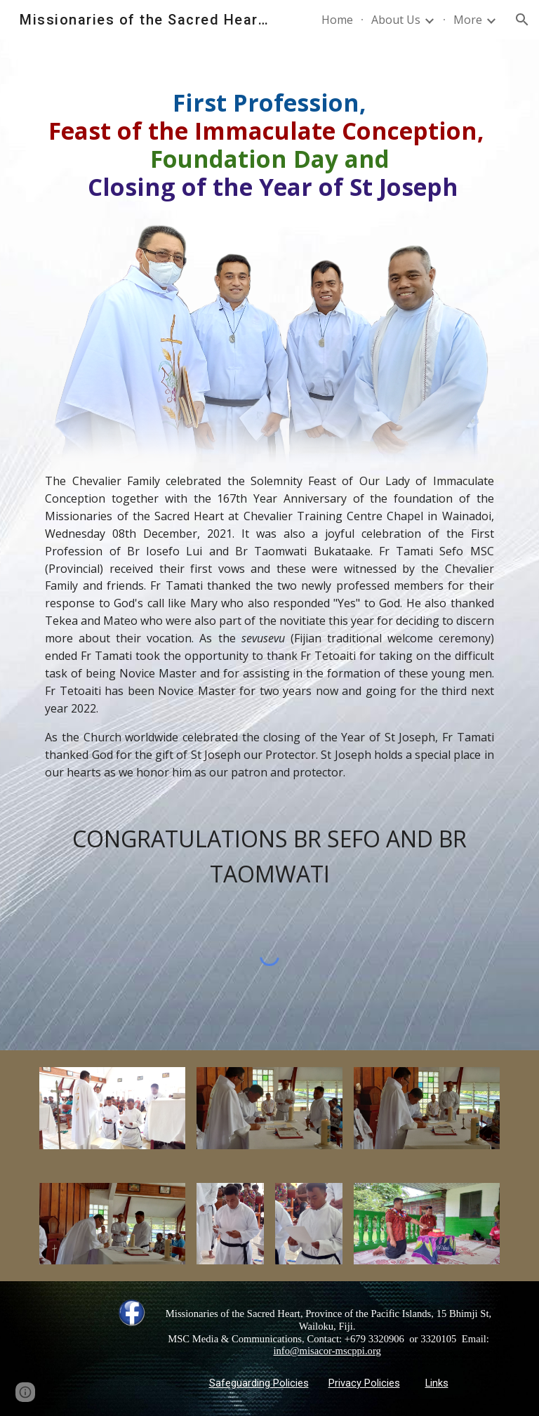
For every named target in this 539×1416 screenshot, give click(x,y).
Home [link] (337, 19)
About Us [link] (395, 19)
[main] (269, 145)
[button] (522, 20)
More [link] (467, 19)
